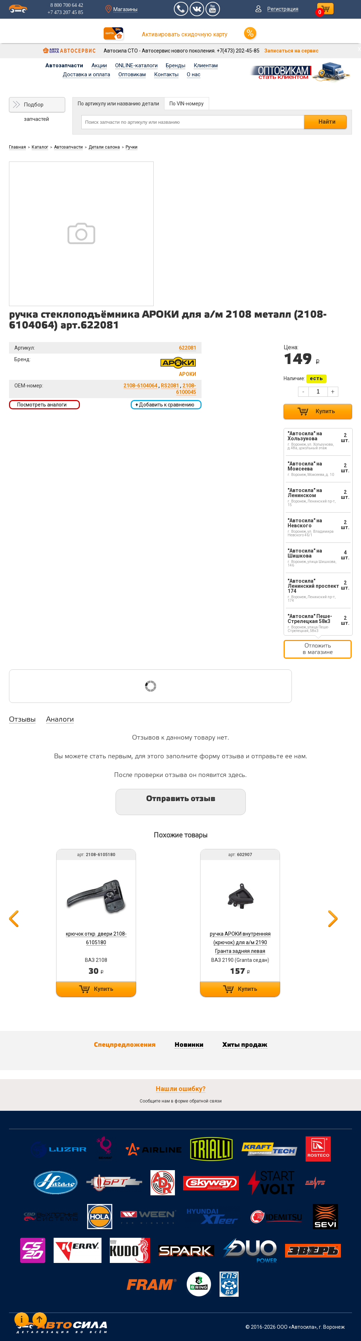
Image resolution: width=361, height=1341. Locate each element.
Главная (17, 147)
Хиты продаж (244, 1045)
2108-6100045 (186, 389)
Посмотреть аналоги (42, 405)
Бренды (175, 65)
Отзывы (22, 720)
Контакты (166, 74)
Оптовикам (132, 74)
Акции (99, 65)
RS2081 (170, 385)
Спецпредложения (124, 1045)
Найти (327, 121)
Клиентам (206, 65)
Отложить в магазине (318, 649)
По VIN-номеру (187, 103)
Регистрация (282, 9)
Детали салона (104, 147)
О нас (193, 74)
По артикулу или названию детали (118, 103)
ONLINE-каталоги (136, 65)
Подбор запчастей (36, 106)
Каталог (40, 147)
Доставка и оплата (86, 74)
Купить (325, 411)
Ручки (131, 147)
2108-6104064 (140, 385)
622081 (187, 348)
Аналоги (60, 720)
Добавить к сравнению (164, 404)
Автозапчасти (64, 65)
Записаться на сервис (291, 51)
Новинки (189, 1045)
